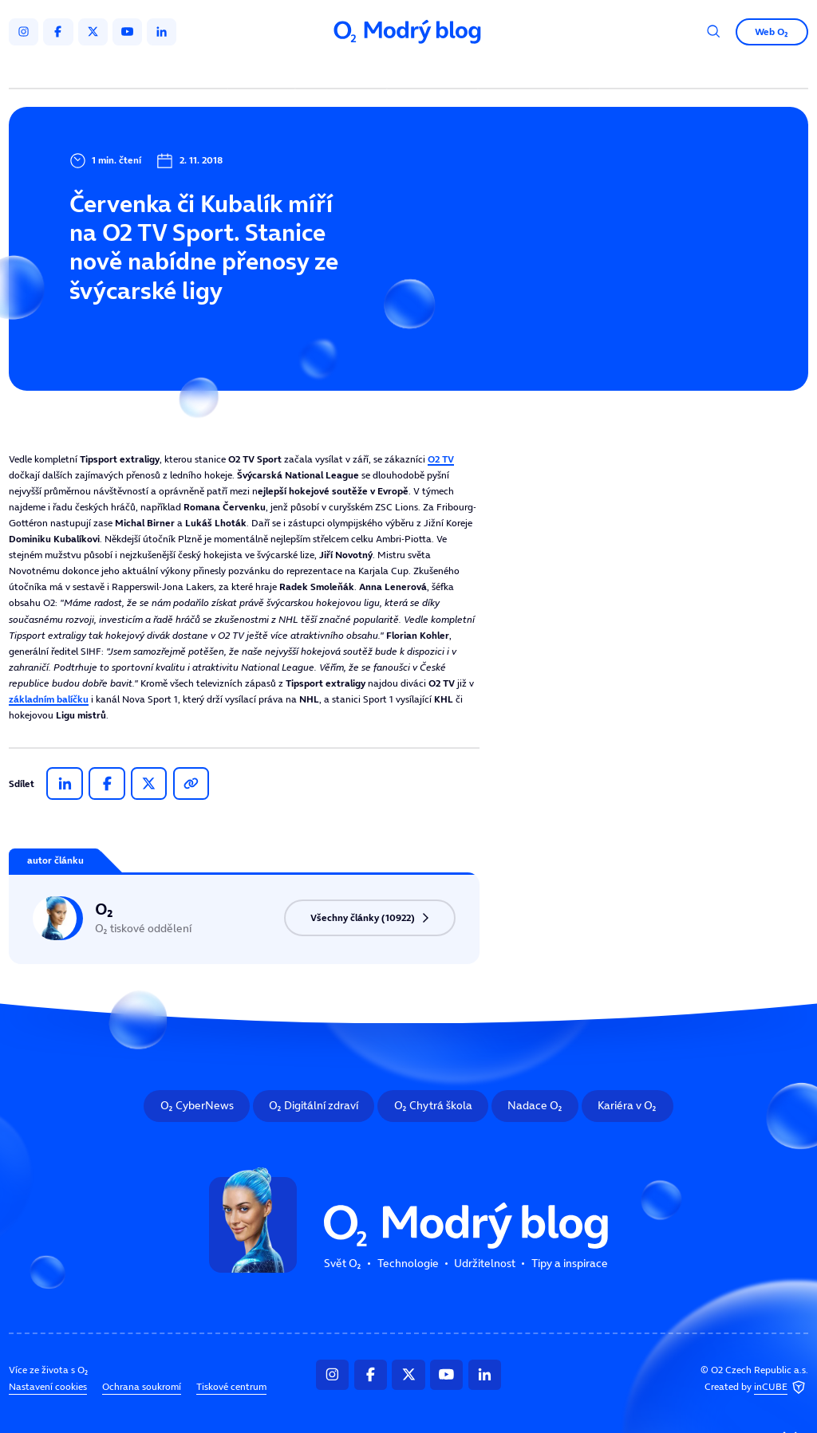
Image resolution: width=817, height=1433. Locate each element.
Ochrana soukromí (141, 1387)
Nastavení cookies (48, 1387)
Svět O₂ (263, 70)
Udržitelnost (434, 70)
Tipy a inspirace (533, 70)
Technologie (343, 70)
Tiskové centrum (231, 1387)
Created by (756, 1387)
